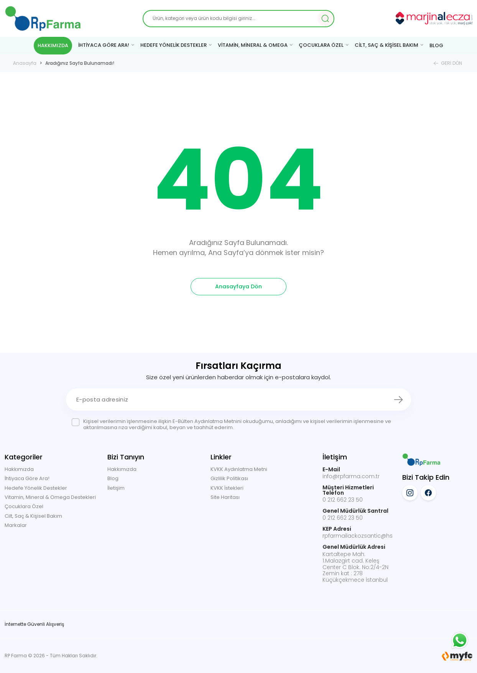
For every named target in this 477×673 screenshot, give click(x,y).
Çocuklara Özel (24, 506)
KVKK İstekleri (227, 488)
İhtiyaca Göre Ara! (27, 478)
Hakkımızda (19, 469)
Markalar (16, 525)
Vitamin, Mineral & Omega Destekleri (50, 497)
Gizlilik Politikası (229, 478)
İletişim (116, 488)
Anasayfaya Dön (238, 286)
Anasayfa (24, 63)
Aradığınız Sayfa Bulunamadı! (79, 63)
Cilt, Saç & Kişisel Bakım (33, 516)
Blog (112, 478)
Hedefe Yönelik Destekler (36, 488)
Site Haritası (225, 497)
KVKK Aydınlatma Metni (239, 469)
